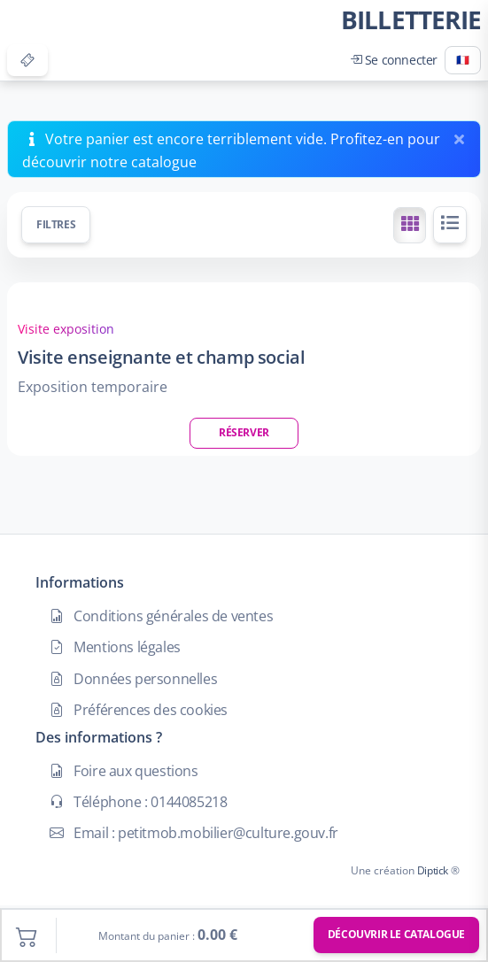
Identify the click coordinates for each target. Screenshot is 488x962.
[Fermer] (462, 135)
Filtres (55, 224)
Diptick (431, 870)
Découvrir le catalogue (396, 934)
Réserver (244, 432)
